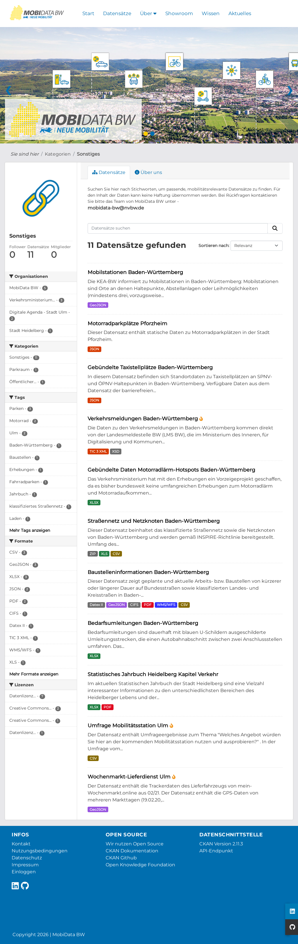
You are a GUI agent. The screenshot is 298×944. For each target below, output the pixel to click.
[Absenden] (275, 228)
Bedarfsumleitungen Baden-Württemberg (143, 623)
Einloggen (24, 871)
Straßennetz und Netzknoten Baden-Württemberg (154, 521)
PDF (148, 604)
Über (148, 13)
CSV (116, 554)
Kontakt (21, 844)
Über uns (148, 172)
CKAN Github (121, 858)
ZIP (93, 554)
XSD (115, 451)
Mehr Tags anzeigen (29, 530)
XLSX (94, 502)
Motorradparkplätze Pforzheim (127, 323)
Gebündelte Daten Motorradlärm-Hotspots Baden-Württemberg (171, 470)
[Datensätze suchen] (178, 228)
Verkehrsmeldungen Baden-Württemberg (143, 418)
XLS (104, 554)
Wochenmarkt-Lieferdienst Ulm (130, 777)
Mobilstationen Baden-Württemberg (135, 272)
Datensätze (117, 13)
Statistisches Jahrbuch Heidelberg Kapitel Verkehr (153, 674)
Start (88, 13)
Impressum (25, 864)
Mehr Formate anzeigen (33, 674)
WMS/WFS (166, 604)
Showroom (179, 13)
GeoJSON (98, 305)
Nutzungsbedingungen (40, 851)
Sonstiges (88, 154)
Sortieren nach (213, 245)
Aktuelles (239, 13)
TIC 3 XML (98, 451)
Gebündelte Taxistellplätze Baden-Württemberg (150, 367)
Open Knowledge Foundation (140, 864)
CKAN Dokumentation (132, 851)
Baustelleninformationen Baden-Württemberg (148, 572)
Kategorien (58, 154)
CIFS (134, 604)
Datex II (96, 604)
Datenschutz (27, 858)
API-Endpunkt (216, 851)
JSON (94, 349)
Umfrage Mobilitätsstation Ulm (129, 725)
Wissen (211, 13)
